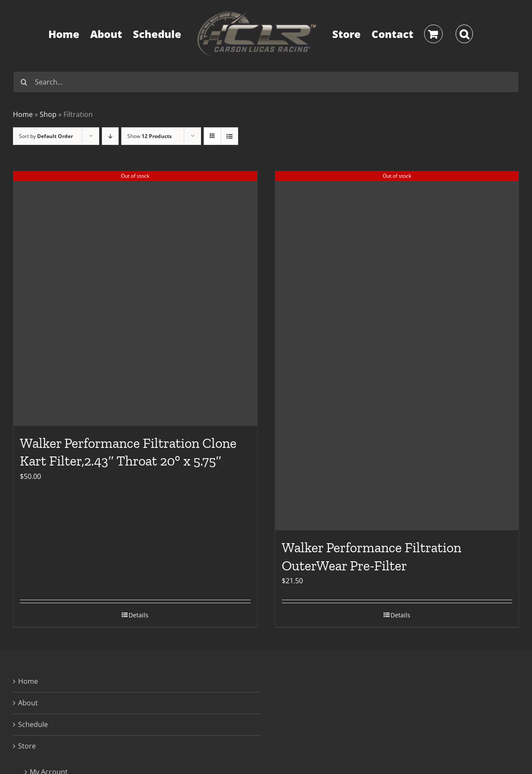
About (28, 703)
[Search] (24, 82)
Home (23, 114)
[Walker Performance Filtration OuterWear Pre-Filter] (397, 350)
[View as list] (229, 136)
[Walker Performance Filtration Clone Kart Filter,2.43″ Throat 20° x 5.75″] (135, 298)
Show (149, 136)
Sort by (46, 136)
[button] (464, 34)
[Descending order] (110, 136)
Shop (48, 114)
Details (138, 615)
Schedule (33, 724)
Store (27, 746)
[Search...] (266, 82)
